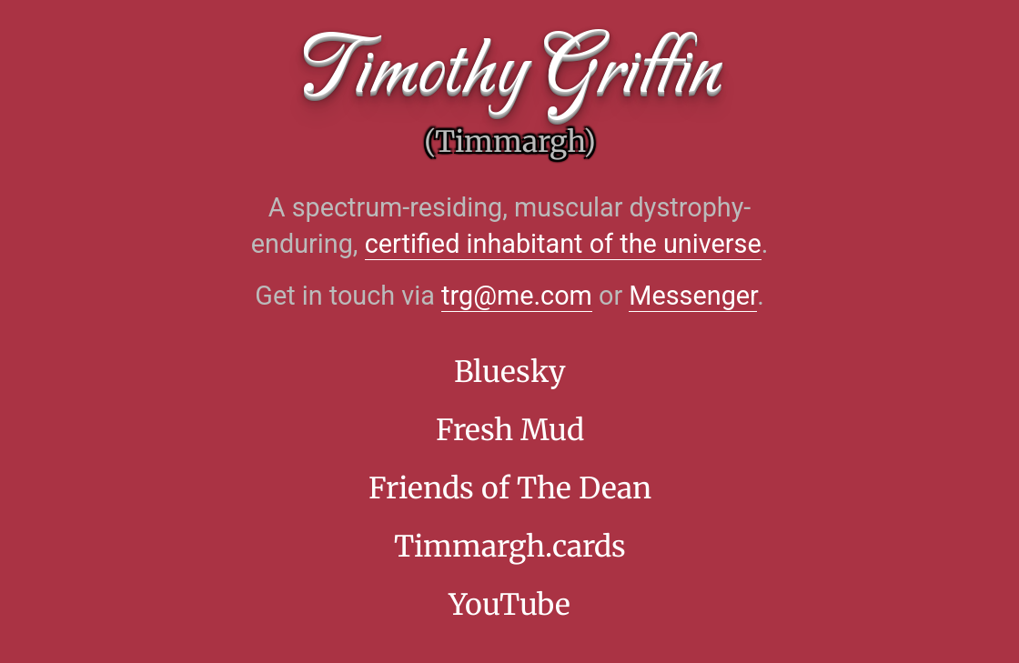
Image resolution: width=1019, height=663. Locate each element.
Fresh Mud (510, 430)
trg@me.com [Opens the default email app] (516, 295)
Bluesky (510, 372)
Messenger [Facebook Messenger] (693, 295)
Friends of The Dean (509, 488)
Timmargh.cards (510, 546)
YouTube (509, 604)
